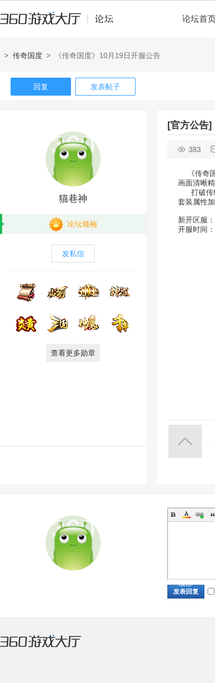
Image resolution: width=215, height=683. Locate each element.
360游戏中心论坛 (61, 23)
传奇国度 (27, 55)
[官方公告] (189, 125)
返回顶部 (185, 441)
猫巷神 (73, 198)
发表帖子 (105, 86)
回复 (40, 86)
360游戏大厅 (51, 647)
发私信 (73, 253)
